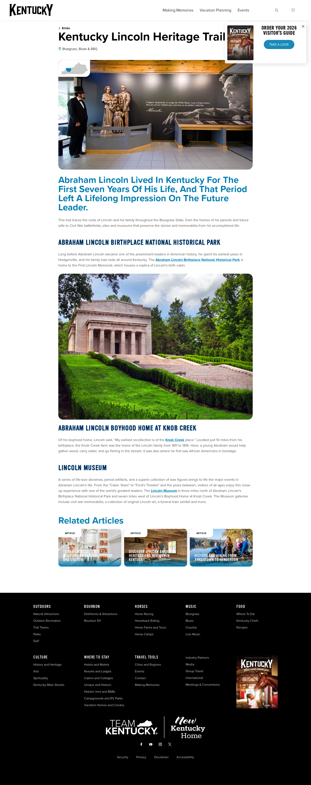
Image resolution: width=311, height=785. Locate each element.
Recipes (242, 627)
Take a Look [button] (279, 44)
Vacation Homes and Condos (104, 705)
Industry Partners (197, 657)
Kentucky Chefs (247, 620)
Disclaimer (161, 757)
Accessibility (185, 757)
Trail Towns (41, 627)
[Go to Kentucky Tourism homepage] (31, 10)
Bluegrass (192, 614)
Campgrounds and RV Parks (103, 698)
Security (122, 757)
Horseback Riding (147, 620)
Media (190, 664)
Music (191, 607)
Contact (140, 678)
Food (240, 607)
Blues (189, 620)
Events (243, 10)
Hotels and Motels (96, 664)
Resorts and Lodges (97, 671)
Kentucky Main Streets (48, 685)
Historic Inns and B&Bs (99, 691)
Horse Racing (144, 614)
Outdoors (42, 607)
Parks (37, 634)
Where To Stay (96, 657)
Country (191, 627)
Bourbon (92, 607)
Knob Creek (174, 439)
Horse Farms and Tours (150, 627)
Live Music (193, 634)
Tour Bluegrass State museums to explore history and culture (88, 555)
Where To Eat (245, 614)
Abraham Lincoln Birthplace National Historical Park (198, 259)
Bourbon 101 (92, 620)
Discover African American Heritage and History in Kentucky (152, 555)
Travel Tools (146, 657)
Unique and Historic (97, 685)
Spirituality (41, 678)
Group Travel (194, 671)
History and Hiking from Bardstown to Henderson (216, 557)
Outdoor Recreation (47, 620)
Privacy (141, 757)
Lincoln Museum (164, 490)
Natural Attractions (46, 614)
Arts (36, 671)
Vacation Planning (215, 10)
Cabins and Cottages (98, 678)
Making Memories (178, 10)
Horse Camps (144, 634)
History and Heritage (47, 664)
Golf (36, 641)
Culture (40, 657)
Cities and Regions (148, 664)
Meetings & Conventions (203, 684)
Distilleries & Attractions (100, 614)
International (194, 678)
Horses (141, 607)
